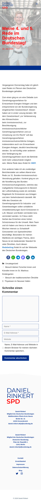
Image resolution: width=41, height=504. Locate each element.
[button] (8, 257)
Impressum (20, 464)
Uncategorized (11, 263)
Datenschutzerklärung (20, 467)
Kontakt (20, 458)
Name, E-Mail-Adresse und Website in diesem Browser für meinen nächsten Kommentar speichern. (21, 347)
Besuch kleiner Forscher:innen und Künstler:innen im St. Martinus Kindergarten (19, 270)
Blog (20, 470)
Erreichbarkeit (20, 461)
